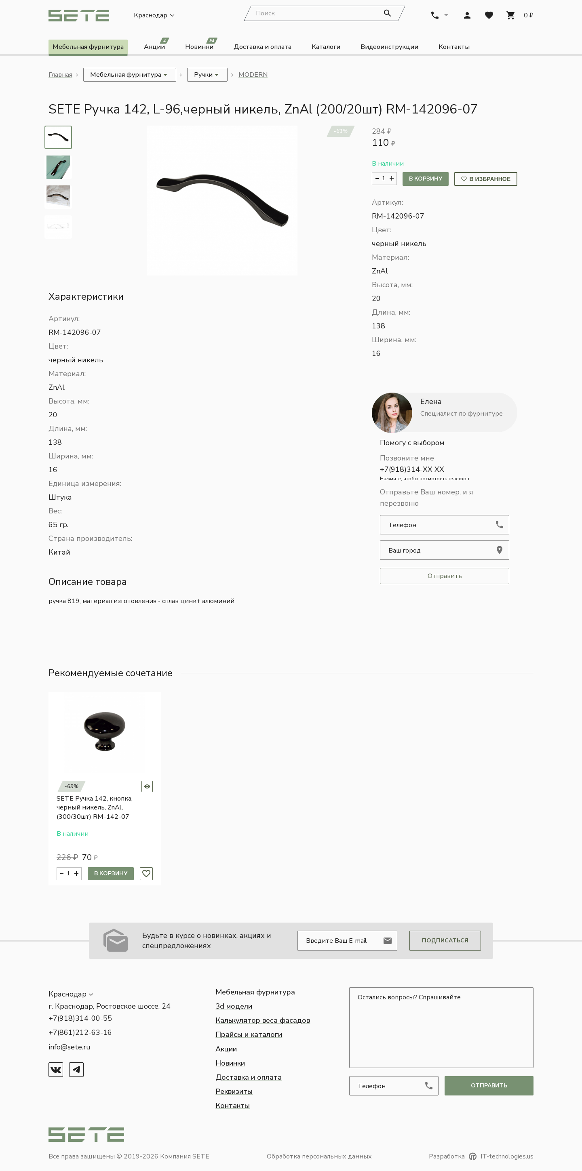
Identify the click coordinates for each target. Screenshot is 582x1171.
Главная (60, 75)
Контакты (454, 47)
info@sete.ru (69, 1047)
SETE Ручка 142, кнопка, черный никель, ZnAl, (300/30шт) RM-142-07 (95, 808)
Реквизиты (234, 1091)
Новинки (201, 46)
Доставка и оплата (262, 47)
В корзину (425, 179)
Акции (156, 46)
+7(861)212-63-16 (80, 1032)
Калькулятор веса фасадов (262, 1020)
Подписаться (445, 940)
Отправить (445, 576)
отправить (489, 1085)
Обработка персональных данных (319, 1156)
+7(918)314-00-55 (80, 1018)
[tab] (58, 137)
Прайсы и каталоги (248, 1034)
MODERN (253, 75)
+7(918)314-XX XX (444, 474)
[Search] (324, 14)
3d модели (233, 1006)
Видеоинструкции (389, 47)
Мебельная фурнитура (88, 47)
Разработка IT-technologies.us (481, 1156)
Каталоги (326, 47)
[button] (222, 201)
